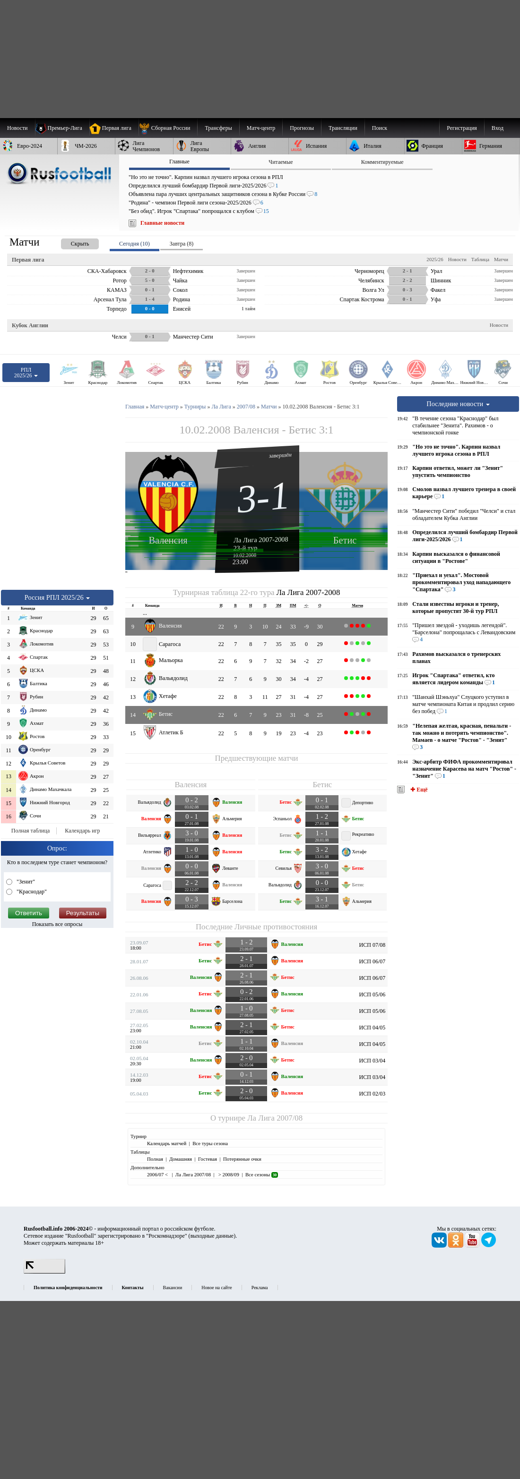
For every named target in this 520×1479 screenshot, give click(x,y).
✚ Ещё (418, 789)
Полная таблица (30, 830)
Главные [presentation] (179, 161)
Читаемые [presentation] (281, 162)
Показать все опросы (57, 924)
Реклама (259, 1287)
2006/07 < (158, 1174)
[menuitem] (168, 128)
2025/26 (434, 259)
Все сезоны (261, 1174)
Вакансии (172, 1287)
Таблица (480, 259)
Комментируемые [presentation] (382, 162)
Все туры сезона (210, 1143)
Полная (155, 1159)
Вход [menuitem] (497, 128)
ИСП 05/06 (372, 994)
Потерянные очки (242, 1159)
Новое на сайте (216, 1287)
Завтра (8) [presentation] (181, 243)
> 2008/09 (228, 1174)
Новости (457, 259)
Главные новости (162, 223)
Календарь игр (82, 830)
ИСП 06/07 (372, 961)
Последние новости (458, 404)
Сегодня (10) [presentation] (134, 243)
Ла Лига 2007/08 (275, 1118)
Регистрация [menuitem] (462, 128)
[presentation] (70, 242)
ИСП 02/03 (372, 1093)
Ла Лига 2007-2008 (261, 539)
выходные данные (212, 1235)
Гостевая (207, 1159)
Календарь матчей (166, 1143)
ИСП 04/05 (372, 1027)
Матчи (501, 259)
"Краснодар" (31, 891)
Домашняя (180, 1159)
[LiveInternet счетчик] (44, 1271)
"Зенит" (25, 881)
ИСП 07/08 (372, 945)
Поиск (379, 128)
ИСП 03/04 (372, 1060)
